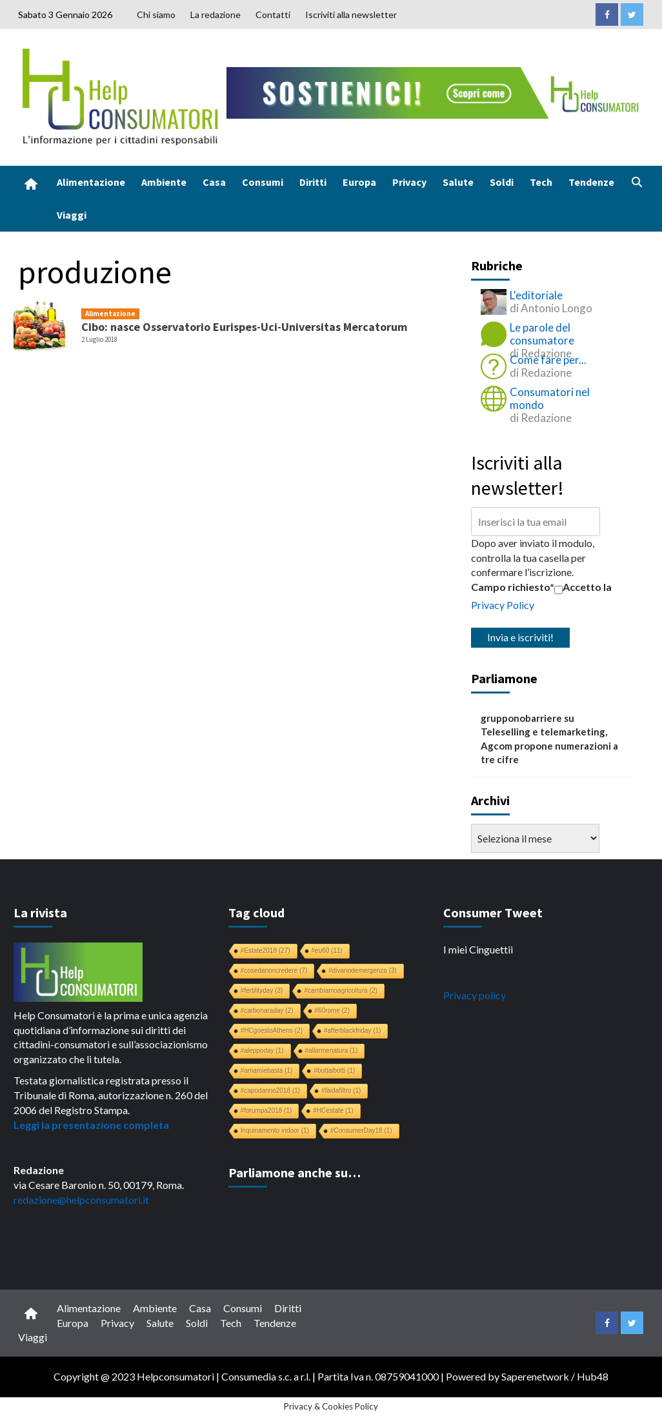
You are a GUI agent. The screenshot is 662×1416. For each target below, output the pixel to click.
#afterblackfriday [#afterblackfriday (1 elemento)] (352, 1030)
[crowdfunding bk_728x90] (435, 91)
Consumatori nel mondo (550, 398)
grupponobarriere (521, 718)
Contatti (273, 14)
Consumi (262, 181)
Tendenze (591, 181)
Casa (214, 181)
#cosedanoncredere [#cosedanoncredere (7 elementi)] (274, 970)
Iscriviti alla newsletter (351, 14)
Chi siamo (156, 14)
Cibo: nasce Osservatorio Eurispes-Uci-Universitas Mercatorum (244, 326)
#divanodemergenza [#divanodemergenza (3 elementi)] (362, 970)
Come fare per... (548, 359)
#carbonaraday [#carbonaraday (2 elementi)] (267, 1010)
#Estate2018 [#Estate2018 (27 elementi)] (265, 950)
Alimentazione (91, 181)
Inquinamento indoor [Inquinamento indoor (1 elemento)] (275, 1130)
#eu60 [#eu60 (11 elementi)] (327, 950)
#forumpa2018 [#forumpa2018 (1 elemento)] (266, 1110)
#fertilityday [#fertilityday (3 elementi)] (262, 990)
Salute (458, 181)
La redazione (215, 14)
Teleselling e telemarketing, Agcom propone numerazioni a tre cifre (549, 745)
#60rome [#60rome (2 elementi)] (332, 1010)
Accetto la (583, 587)
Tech (541, 181)
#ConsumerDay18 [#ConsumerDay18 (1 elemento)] (361, 1130)
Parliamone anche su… (294, 1172)
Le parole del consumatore (542, 334)
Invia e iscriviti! (520, 637)
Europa (359, 181)
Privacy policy (474, 995)
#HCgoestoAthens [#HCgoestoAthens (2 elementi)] (272, 1030)
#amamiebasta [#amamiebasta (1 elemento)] (267, 1070)
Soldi (502, 181)
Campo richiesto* (512, 587)
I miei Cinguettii (478, 949)
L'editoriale (536, 295)
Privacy (409, 181)
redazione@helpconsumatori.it (81, 1199)
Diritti (312, 181)
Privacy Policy (502, 605)
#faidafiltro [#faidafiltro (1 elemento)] (341, 1090)
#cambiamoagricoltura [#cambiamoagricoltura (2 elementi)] (340, 990)
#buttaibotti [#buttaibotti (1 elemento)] (334, 1070)
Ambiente (163, 181)
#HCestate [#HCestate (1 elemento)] (333, 1110)
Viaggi (71, 214)
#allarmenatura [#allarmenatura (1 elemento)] (331, 1050)
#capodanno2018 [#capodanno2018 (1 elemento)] (270, 1090)
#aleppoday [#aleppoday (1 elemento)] (262, 1050)
